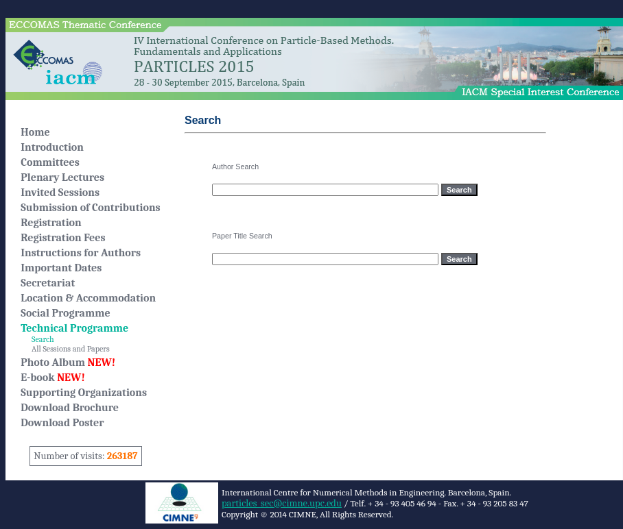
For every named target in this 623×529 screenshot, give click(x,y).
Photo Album (68, 362)
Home (35, 132)
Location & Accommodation (88, 298)
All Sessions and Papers (65, 349)
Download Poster (62, 423)
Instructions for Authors (81, 253)
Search (37, 339)
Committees (50, 162)
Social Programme (65, 313)
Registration (51, 223)
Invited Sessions (60, 192)
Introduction (52, 147)
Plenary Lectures (62, 177)
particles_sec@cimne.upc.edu (282, 503)
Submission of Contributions (90, 207)
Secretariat (48, 283)
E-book (53, 377)
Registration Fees (63, 238)
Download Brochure (70, 408)
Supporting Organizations (84, 392)
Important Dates (61, 268)
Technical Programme (74, 328)
